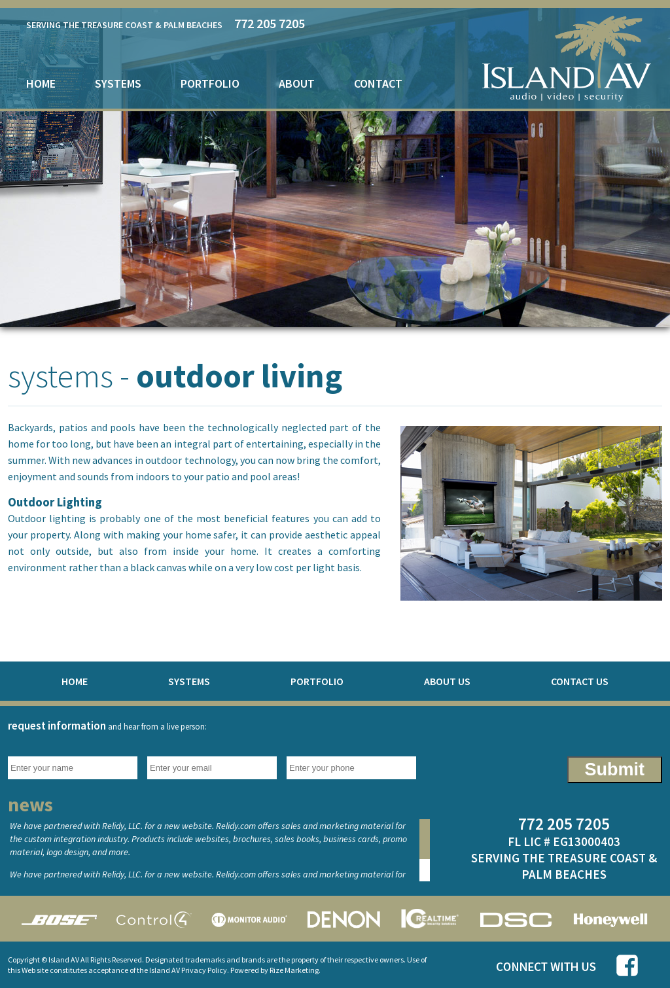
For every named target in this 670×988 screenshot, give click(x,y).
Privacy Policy (204, 970)
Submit (615, 769)
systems (118, 83)
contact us (579, 681)
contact (378, 83)
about (297, 83)
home (41, 83)
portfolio (210, 83)
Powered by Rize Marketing (274, 970)
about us (447, 681)
